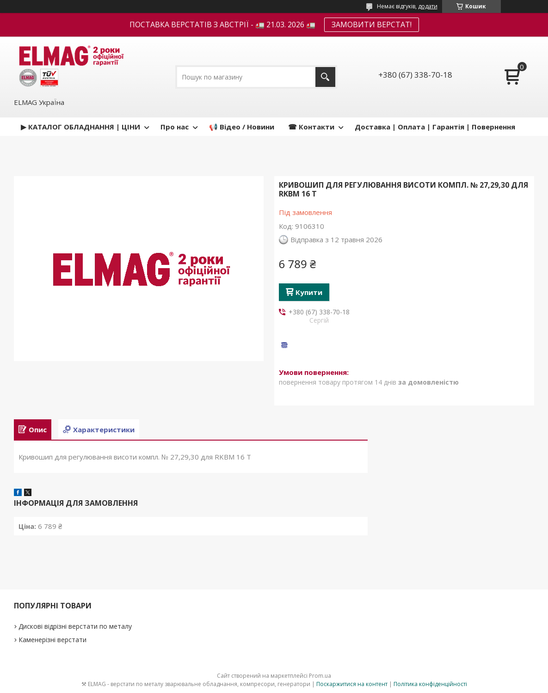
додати (427, 6)
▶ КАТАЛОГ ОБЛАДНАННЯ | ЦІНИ (80, 126)
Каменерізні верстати (52, 639)
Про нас (174, 126)
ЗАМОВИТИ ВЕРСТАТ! (372, 24)
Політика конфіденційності (430, 684)
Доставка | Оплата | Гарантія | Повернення (435, 126)
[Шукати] (325, 77)
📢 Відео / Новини (241, 126)
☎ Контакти (311, 126)
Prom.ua (320, 676)
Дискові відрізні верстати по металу (75, 626)
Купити (309, 292)
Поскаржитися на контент (352, 684)
